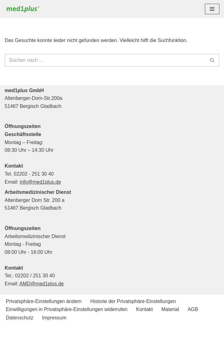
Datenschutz (19, 317)
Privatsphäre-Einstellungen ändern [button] (43, 301)
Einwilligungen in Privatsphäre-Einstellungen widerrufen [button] (66, 309)
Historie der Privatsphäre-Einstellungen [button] (133, 301)
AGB (193, 309)
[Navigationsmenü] (212, 9)
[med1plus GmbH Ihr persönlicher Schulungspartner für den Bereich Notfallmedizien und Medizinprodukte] (25, 9)
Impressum (54, 317)
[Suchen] (105, 60)
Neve (80, 330)
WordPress (137, 330)
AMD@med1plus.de (41, 283)
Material (170, 309)
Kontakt (144, 309)
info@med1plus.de (40, 182)
